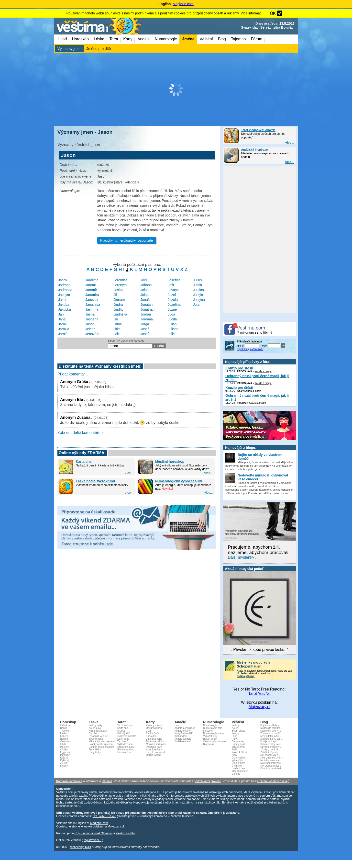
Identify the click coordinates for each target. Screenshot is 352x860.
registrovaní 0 (92, 840)
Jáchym (64, 295)
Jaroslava (92, 304)
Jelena (90, 329)
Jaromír (91, 290)
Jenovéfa (92, 334)
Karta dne (84, 462)
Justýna (199, 300)
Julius (197, 280)
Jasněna (91, 319)
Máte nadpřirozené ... (272, 763)
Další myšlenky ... (243, 557)
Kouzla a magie (263, 371)
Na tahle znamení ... (271, 760)
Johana (146, 285)
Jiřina (118, 324)
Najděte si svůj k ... (270, 730)
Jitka (117, 329)
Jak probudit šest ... (271, 765)
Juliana (173, 329)
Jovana (173, 290)
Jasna (89, 314)
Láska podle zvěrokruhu (95, 481)
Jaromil (90, 285)
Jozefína (174, 304)
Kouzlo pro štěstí (239, 368)
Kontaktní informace (69, 781)
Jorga (145, 324)
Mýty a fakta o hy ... (271, 736)
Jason (89, 324)
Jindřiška (120, 314)
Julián (172, 324)
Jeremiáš (121, 280)
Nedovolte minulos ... (271, 728)
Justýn (198, 295)
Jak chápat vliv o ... (270, 755)
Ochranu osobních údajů (273, 781)
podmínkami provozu (207, 781)
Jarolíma (92, 280)
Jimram (119, 300)
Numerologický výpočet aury (178, 481)
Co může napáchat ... (272, 768)
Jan (61, 314)
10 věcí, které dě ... (270, 749)
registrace (242, 349)
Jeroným (120, 285)
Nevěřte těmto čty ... (271, 747)
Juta (196, 304)
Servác (266, 27)
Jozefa (173, 300)
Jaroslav (91, 300)
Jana (62, 319)
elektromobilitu (125, 833)
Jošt (171, 285)
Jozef (172, 295)
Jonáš (145, 300)
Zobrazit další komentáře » (80, 432)
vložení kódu (256, 349)
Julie (171, 334)
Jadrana (64, 285)
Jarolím (63, 334)
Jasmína (91, 309)
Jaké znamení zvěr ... (272, 757)
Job (116, 334)
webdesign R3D (80, 847)
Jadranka (65, 290)
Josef (145, 329)
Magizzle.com (183, 4)
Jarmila (63, 329)
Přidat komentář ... (73, 374)
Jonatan (147, 304)
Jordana (147, 319)
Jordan (146, 314)
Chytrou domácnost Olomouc (93, 833)
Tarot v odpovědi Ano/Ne (258, 130)
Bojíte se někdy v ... (271, 725)
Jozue (172, 309)
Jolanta (146, 295)
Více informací (251, 13)
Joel (144, 280)
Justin (197, 285)
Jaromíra (92, 295)
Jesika (118, 290)
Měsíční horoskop (169, 462)
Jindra (118, 304)
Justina (198, 290)
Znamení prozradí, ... (271, 733)
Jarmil (62, 324)
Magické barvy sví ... (271, 738)
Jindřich (119, 309)
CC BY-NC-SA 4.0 (104, 816)
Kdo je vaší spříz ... (270, 741)
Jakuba (63, 304)
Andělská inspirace (254, 149)
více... (289, 142)
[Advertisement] (176, 89)
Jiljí (116, 295)
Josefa (146, 334)
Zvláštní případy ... (270, 752)
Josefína (174, 280)
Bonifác (287, 27)
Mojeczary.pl (259, 707)
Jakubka (64, 309)
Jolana (146, 290)
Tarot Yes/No (259, 693)
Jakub (62, 300)
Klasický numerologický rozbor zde (126, 240)
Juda (171, 314)
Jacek (62, 280)
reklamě (107, 781)
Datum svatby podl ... (271, 744)
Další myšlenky (245, 676)
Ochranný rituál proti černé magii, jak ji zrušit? (257, 378)
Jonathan (148, 309)
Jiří (116, 319)
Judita (172, 319)
